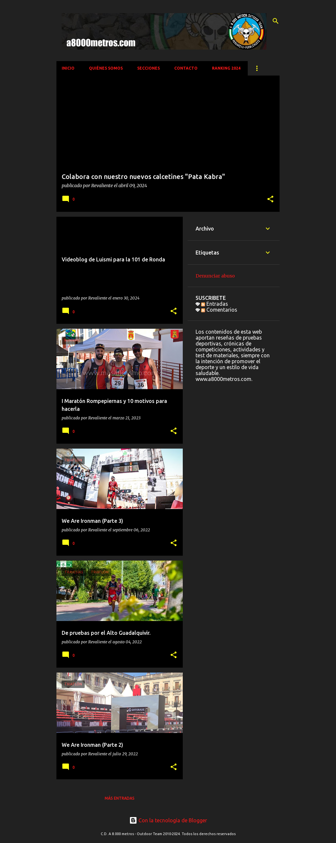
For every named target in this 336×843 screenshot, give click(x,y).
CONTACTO (186, 68)
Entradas (214, 304)
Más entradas (120, 798)
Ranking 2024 (226, 68)
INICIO (68, 68)
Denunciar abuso (215, 276)
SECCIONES (148, 68)
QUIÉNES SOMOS (106, 68)
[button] (270, 199)
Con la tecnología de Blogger (168, 820)
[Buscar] (276, 21)
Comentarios (219, 310)
